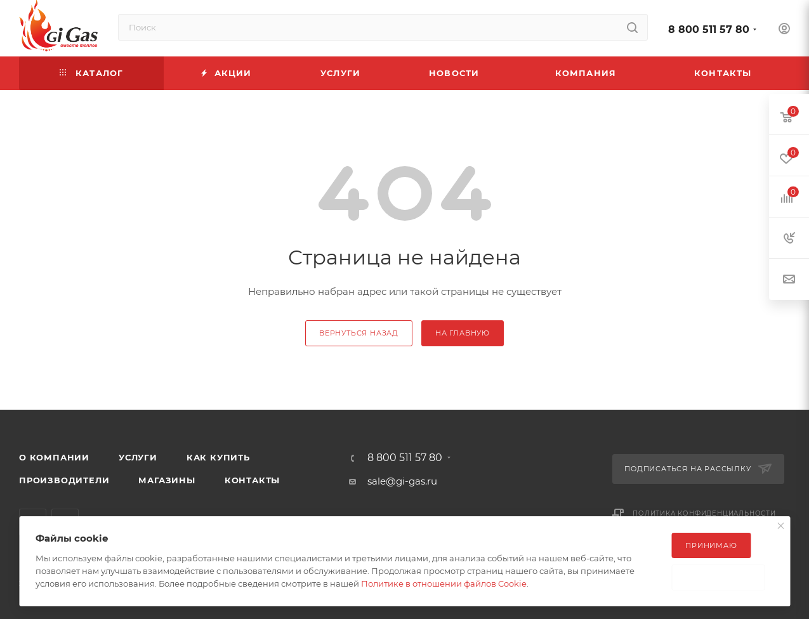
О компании (54, 457)
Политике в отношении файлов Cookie (444, 583)
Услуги (138, 457)
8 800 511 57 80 (708, 29)
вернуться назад (358, 333)
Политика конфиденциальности (704, 513)
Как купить (218, 457)
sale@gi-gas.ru (402, 481)
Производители (64, 480)
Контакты (252, 480)
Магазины (166, 480)
